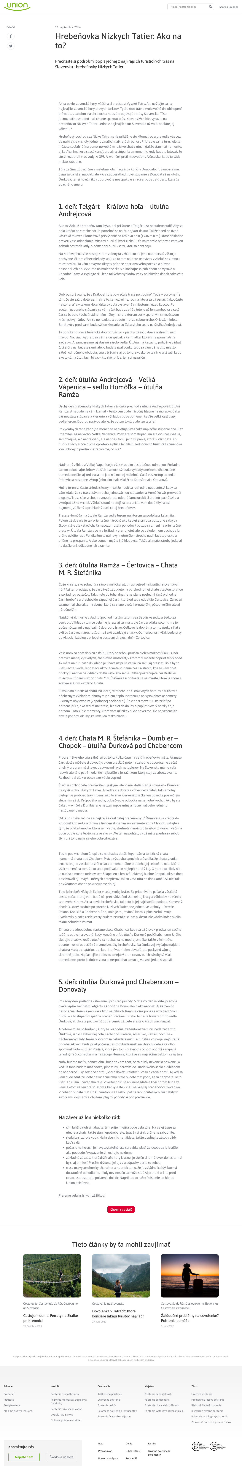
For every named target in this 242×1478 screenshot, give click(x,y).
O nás (129, 1443)
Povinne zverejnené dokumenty (159, 1452)
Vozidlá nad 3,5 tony (62, 1414)
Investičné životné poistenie (207, 1410)
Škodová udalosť (61, 1457)
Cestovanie (30, 1303)
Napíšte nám (24, 1457)
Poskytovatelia (12, 1405)
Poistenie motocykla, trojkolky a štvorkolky (69, 1401)
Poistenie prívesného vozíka (66, 1409)
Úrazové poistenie (201, 1394)
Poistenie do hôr (107, 1405)
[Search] (210, 7)
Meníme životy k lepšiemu (18, 1410)
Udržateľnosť (133, 1450)
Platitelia (9, 1399)
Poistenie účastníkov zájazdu (114, 1416)
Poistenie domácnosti (156, 1399)
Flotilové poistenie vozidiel (66, 1420)
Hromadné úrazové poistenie (208, 1399)
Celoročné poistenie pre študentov (117, 1410)
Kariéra (152, 1443)
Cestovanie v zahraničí (175, 1308)
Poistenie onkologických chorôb (209, 1416)
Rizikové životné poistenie (206, 1405)
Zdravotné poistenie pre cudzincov (211, 1422)
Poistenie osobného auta (65, 1394)
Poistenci (9, 1394)
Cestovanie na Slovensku (108, 1303)
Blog (100, 1443)
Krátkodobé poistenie (110, 1394)
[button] (228, 6)
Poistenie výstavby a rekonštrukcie (164, 1410)
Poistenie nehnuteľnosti (157, 1394)
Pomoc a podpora (108, 1458)
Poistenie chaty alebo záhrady (161, 1405)
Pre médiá (131, 1458)
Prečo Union (105, 1450)
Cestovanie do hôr (50, 1303)
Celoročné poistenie (109, 1399)
